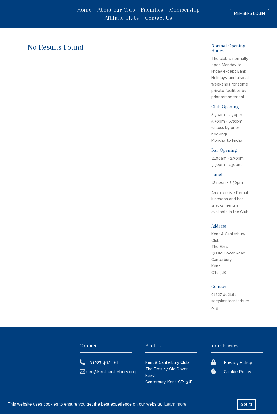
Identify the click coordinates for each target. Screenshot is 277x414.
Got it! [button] (246, 404)
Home (84, 10)
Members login (249, 13)
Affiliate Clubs (122, 18)
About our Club (116, 10)
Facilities (152, 10)
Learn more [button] (175, 404)
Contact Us (158, 18)
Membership (184, 10)
